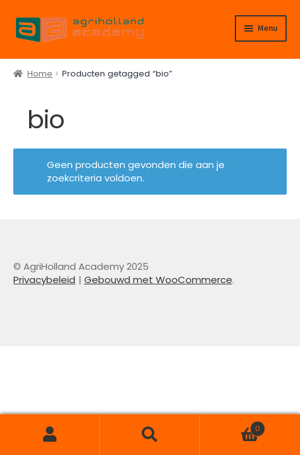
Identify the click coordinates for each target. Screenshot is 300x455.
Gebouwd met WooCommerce (158, 279)
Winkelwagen (232, 425)
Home (40, 74)
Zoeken (150, 435)
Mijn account (50, 435)
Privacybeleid (44, 279)
